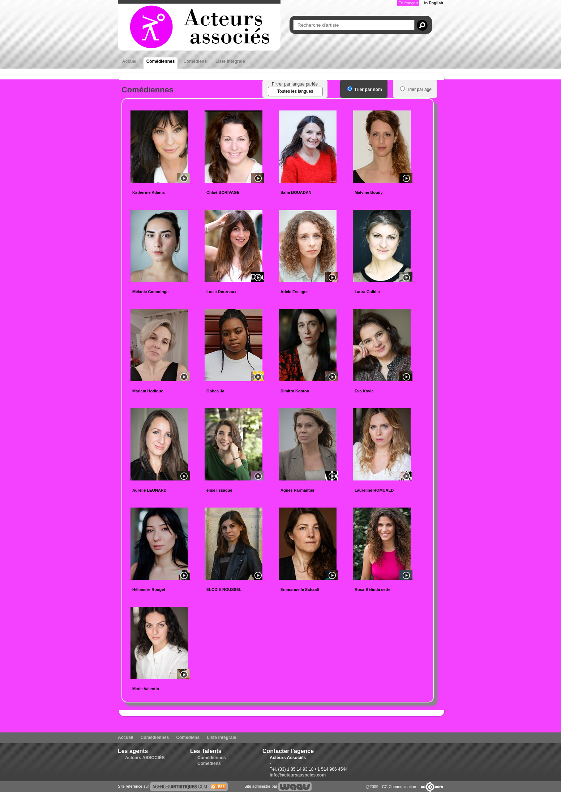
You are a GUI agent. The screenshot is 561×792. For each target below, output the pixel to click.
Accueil (130, 61)
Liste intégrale (230, 61)
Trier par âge (416, 89)
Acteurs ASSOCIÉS (145, 757)
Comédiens (195, 61)
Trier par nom (364, 89)
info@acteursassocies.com (298, 775)
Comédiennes (160, 61)
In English (433, 3)
